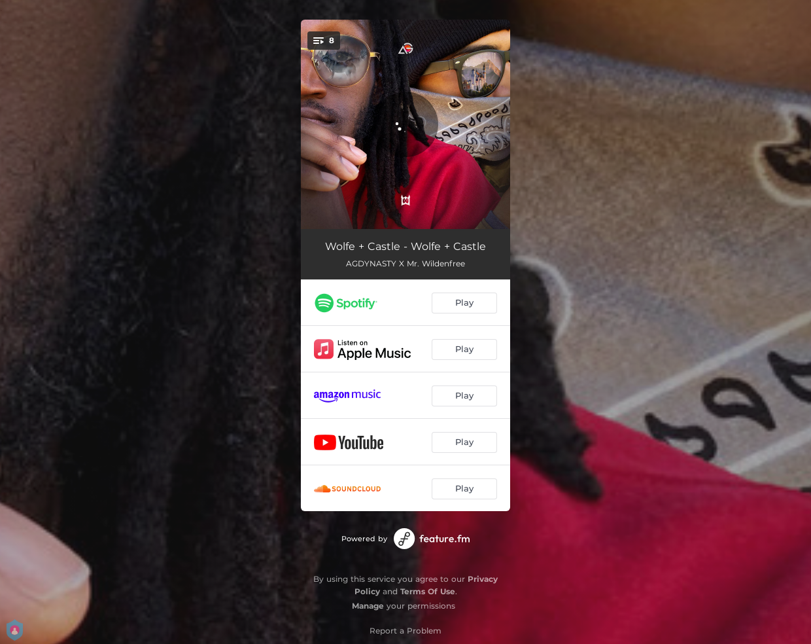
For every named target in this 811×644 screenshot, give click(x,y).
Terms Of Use (427, 591)
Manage (368, 606)
